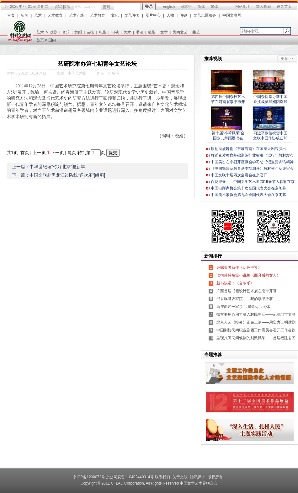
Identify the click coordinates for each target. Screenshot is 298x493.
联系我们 (162, 477)
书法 (139, 32)
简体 (201, 6)
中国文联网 (231, 15)
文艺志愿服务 (205, 15)
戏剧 (53, 32)
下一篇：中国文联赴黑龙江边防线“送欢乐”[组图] (58, 175)
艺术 (38, 15)
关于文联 (180, 477)
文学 (164, 32)
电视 (115, 32)
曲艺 (196, 32)
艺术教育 (55, 15)
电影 (103, 32)
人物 (170, 15)
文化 (115, 15)
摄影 (152, 32)
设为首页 (284, 6)
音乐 (66, 32)
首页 (11, 15)
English (168, 6)
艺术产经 (76, 15)
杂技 (90, 32)
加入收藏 (263, 6)
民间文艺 (180, 32)
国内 (52, 40)
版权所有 (215, 477)
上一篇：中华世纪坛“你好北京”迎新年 (48, 166)
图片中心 (153, 15)
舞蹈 (78, 32)
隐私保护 (197, 477)
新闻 (24, 15)
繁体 (214, 6)
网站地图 (242, 6)
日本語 (186, 6)
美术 (127, 32)
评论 (184, 15)
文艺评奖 (132, 15)
